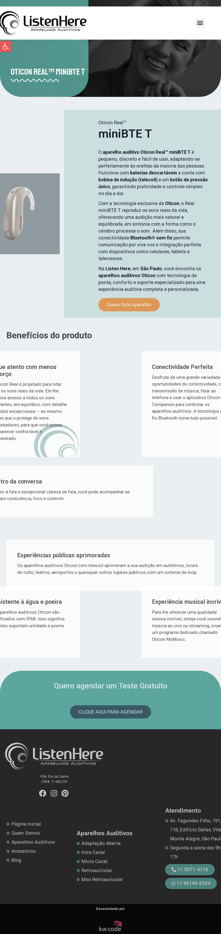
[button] (200, 23)
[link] (5, 46)
